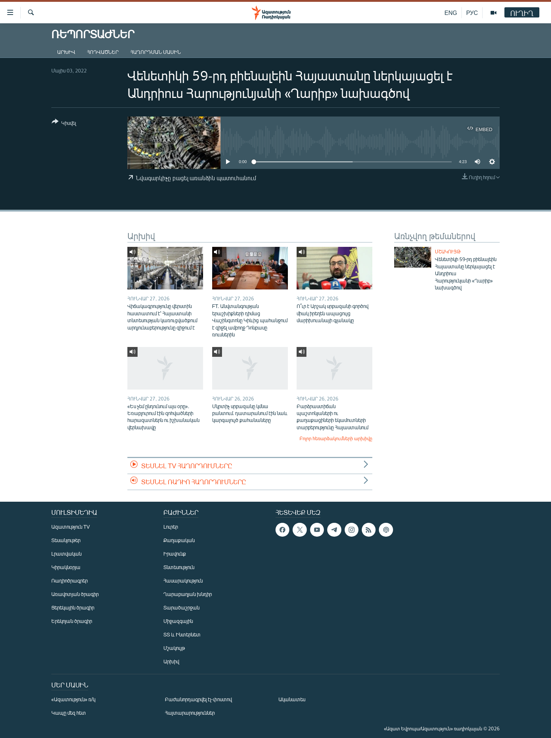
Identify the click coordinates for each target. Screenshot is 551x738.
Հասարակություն (183, 580)
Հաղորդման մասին (155, 52)
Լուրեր (170, 527)
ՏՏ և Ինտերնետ (182, 634)
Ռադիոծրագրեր (69, 580)
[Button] (64, 124)
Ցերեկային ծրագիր (72, 607)
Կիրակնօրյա (65, 567)
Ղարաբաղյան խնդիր (187, 594)
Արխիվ (66, 52)
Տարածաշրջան (181, 607)
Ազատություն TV (70, 527)
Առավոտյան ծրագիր (75, 594)
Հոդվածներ (103, 52)
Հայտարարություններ (190, 713)
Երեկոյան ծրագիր (71, 621)
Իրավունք (174, 553)
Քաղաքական (179, 540)
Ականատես (291, 699)
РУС (472, 12)
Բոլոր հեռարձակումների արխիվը (336, 438)
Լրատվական (66, 553)
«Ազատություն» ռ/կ (73, 699)
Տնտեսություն (178, 567)
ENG (450, 12)
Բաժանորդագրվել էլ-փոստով (198, 699)
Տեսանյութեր (65, 540)
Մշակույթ (448, 251)
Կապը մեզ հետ (68, 713)
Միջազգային (178, 621)
